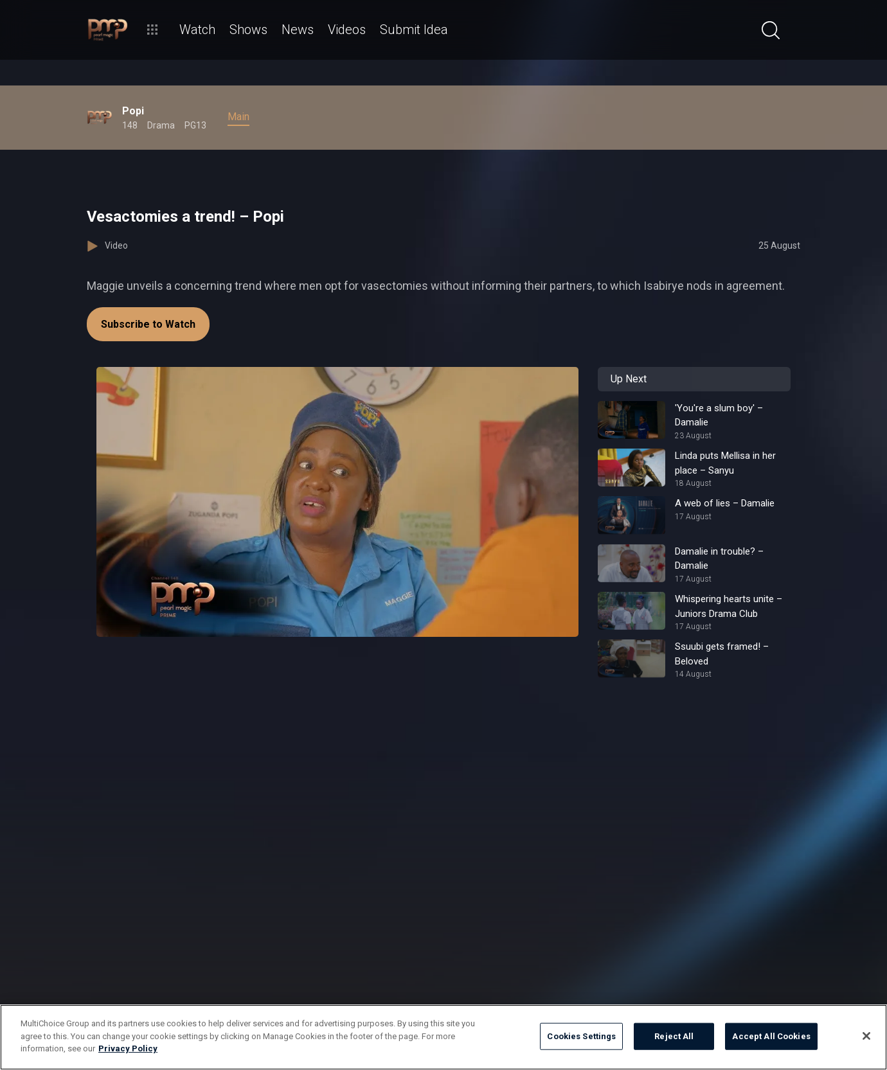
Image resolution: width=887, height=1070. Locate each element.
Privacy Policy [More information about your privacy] (127, 1048)
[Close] (866, 1036)
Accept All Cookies (771, 1036)
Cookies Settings (581, 1036)
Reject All (674, 1036)
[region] (443, 1037)
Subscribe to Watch (148, 324)
